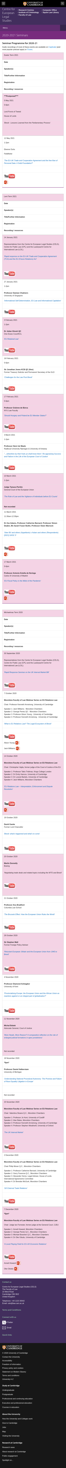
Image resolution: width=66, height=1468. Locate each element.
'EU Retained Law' (11, 339)
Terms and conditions (10, 1375)
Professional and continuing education (17, 1399)
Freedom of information (11, 1364)
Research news (8, 1447)
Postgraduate (7, 1394)
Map (4, 1432)
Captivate (52, 47)
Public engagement (10, 1456)
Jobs (4, 1427)
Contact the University (11, 1357)
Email (6, 1328)
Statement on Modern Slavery (14, 1372)
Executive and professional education (17, 1403)
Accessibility (7, 1361)
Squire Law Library (51, 12)
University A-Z (7, 1379)
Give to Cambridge (9, 1423)
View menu (3, 3)
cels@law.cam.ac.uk (16, 1303)
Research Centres (26, 10)
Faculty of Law (25, 15)
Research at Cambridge (12, 1442)
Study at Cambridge (10, 1385)
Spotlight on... (7, 1460)
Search (62, 3)
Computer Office (50, 10)
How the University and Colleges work (17, 1419)
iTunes (29, 49)
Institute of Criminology (29, 12)
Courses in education (10, 1407)
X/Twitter (7, 1322)
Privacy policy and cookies (12, 1368)
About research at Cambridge (14, 1452)
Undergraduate (8, 1390)
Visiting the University (10, 1436)
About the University (11, 1414)
